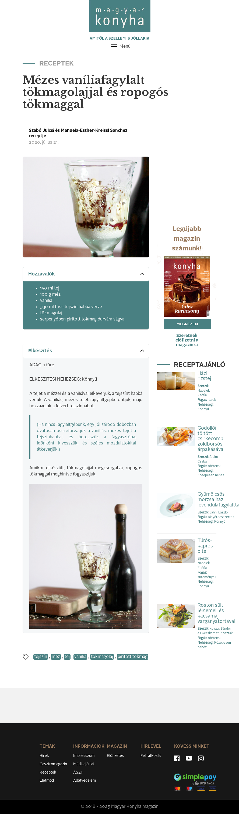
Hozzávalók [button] (87, 274)
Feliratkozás (150, 756)
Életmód (47, 780)
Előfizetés (115, 756)
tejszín (40, 657)
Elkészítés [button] (87, 350)
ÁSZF (78, 772)
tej (67, 657)
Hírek (44, 756)
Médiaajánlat (83, 764)
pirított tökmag (132, 657)
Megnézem (187, 324)
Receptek (48, 772)
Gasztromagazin (53, 764)
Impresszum (83, 756)
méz (56, 657)
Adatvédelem (84, 780)
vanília (80, 657)
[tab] (86, 274)
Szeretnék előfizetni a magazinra (186, 340)
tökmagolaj (102, 657)
